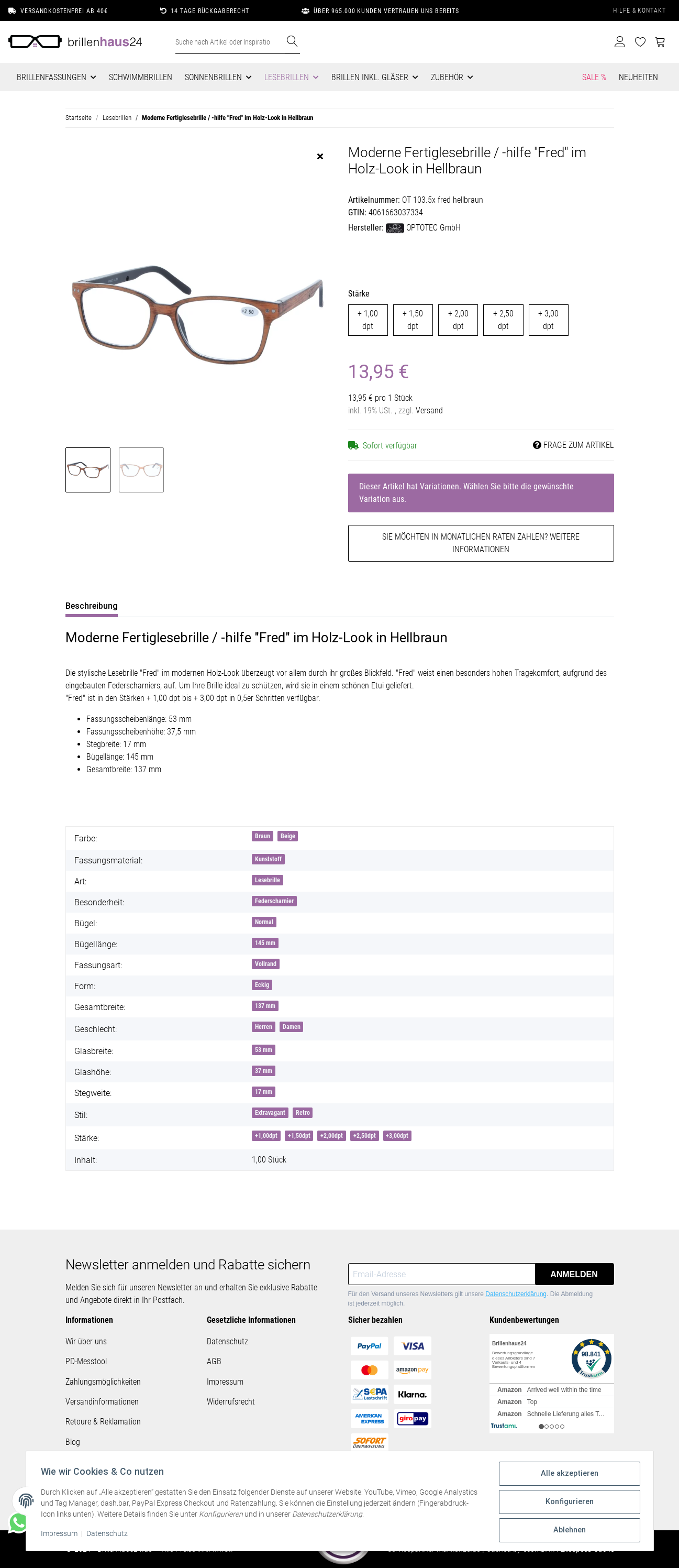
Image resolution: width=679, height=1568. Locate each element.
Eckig (262, 985)
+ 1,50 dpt (413, 319)
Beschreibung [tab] (91, 606)
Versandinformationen (102, 1402)
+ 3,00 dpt (548, 319)
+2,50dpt (364, 1135)
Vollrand (265, 964)
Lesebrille (267, 880)
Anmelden (574, 1274)
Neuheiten (638, 77)
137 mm (265, 1006)
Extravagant (270, 1112)
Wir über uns (86, 1341)
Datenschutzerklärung (516, 1294)
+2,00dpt (331, 1135)
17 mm (263, 1091)
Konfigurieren (568, 1503)
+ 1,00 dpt (368, 319)
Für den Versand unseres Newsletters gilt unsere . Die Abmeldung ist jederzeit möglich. (470, 1298)
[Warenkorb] (660, 42)
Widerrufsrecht (231, 1402)
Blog (72, 1442)
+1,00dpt (266, 1135)
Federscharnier (274, 901)
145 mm (265, 943)
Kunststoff (268, 859)
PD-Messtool (86, 1361)
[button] (620, 42)
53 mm (263, 1050)
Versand (429, 410)
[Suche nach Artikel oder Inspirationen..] (230, 42)
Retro (303, 1112)
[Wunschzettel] (640, 42)
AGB (214, 1361)
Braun (262, 836)
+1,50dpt (299, 1135)
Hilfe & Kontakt (639, 10)
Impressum (225, 1382)
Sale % (594, 77)
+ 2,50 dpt (503, 319)
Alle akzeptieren (568, 1476)
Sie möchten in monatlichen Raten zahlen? (481, 543)
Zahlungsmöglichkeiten (103, 1382)
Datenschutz (227, 1341)
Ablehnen (568, 1531)
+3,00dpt (397, 1135)
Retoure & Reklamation (103, 1422)
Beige (288, 836)
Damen (291, 1026)
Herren (263, 1026)
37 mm (263, 1070)
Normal (264, 922)
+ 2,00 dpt (458, 319)
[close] (320, 157)
